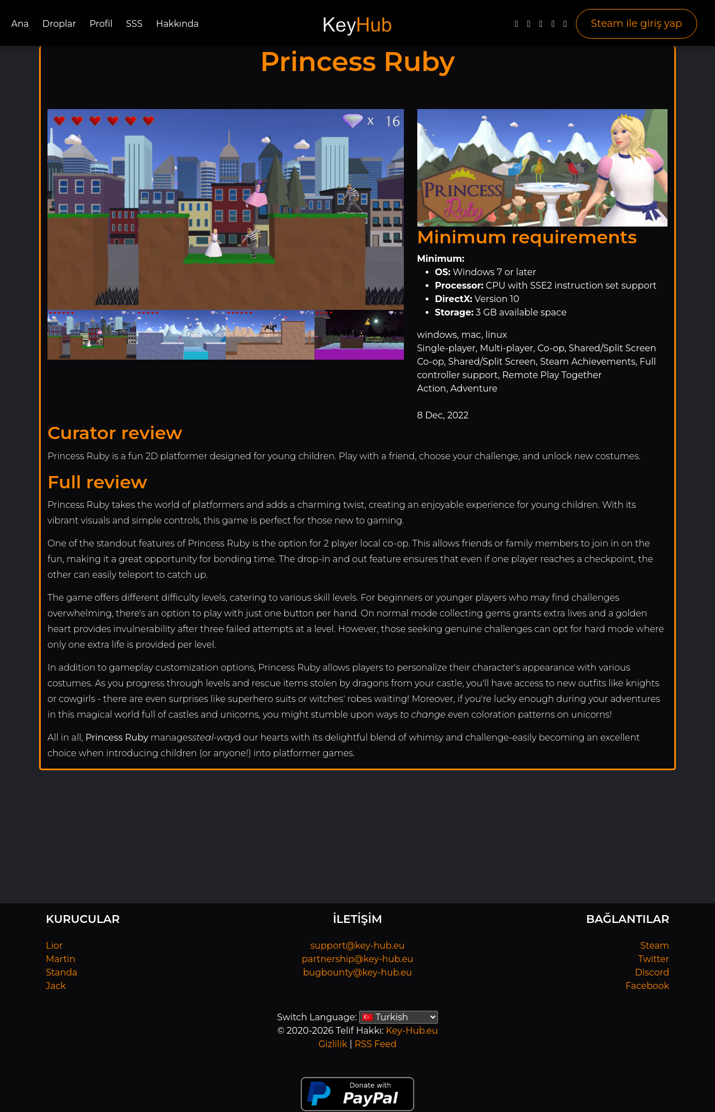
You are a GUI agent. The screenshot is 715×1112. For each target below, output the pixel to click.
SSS (134, 23)
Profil (100, 23)
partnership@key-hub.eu (357, 959)
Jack (56, 986)
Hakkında (177, 23)
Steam (654, 945)
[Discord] (553, 26)
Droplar (59, 23)
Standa (62, 972)
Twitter (653, 959)
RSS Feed (376, 1044)
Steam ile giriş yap (636, 23)
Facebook (647, 986)
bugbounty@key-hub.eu (357, 972)
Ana (20, 23)
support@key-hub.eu (357, 945)
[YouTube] (540, 26)
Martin (60, 959)
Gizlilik (332, 1044)
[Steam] (565, 26)
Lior (54, 945)
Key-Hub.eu (412, 1030)
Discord (652, 972)
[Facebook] (516, 26)
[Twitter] (528, 26)
